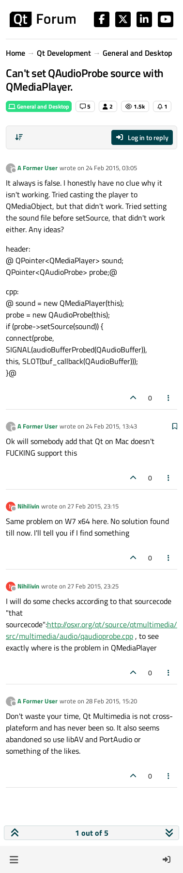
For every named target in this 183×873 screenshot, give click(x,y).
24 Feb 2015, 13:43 (111, 426)
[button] (14, 859)
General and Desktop (38, 106)
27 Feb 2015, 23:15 (93, 506)
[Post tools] (169, 397)
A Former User (37, 168)
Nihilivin (28, 506)
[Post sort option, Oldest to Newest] (19, 137)
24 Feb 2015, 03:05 (111, 168)
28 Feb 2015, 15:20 (111, 701)
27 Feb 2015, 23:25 (93, 586)
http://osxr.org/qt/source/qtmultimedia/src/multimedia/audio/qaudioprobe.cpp (91, 630)
